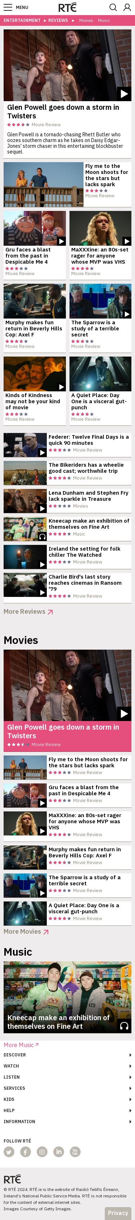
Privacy (118, 1212)
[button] (8, 7)
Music (104, 20)
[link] (67, 7)
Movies (86, 20)
